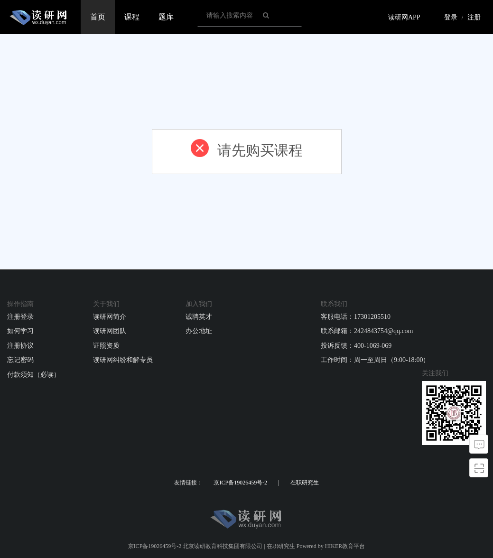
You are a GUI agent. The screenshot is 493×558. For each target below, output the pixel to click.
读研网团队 (109, 331)
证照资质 (106, 345)
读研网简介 (109, 316)
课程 (132, 17)
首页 (97, 17)
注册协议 (20, 345)
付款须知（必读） (33, 374)
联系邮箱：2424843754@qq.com (367, 331)
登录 (450, 17)
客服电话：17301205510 (356, 316)
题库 (166, 17)
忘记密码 (20, 359)
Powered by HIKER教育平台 (331, 546)
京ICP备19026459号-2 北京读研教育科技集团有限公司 (195, 546)
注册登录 (20, 316)
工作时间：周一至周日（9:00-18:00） (375, 359)
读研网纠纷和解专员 (123, 359)
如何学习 (20, 331)
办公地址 (199, 331)
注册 (474, 17)
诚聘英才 (199, 316)
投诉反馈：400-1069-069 (356, 345)
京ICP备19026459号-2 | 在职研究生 (266, 482)
